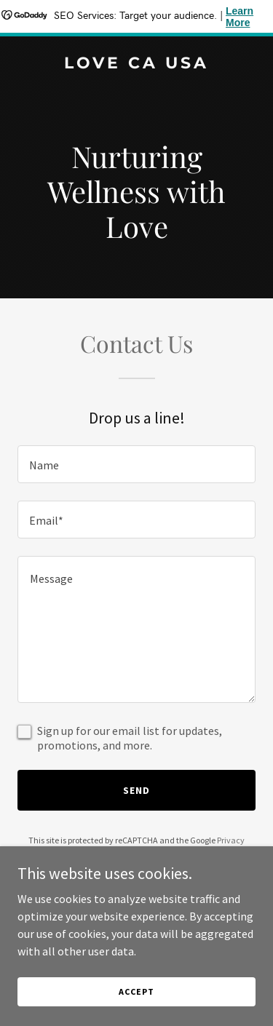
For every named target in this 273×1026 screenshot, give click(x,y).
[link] (136, 64)
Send (136, 790)
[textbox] (136, 464)
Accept (136, 991)
